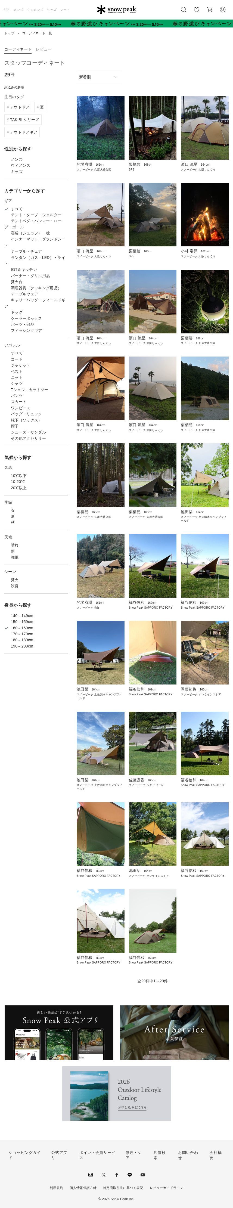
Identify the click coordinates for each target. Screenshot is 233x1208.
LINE (129, 1174)
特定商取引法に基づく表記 (123, 1188)
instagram (90, 1174)
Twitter (103, 1174)
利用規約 (56, 1188)
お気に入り (196, 12)
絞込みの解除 (14, 87)
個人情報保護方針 (83, 1188)
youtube (142, 1174)
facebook (116, 1174)
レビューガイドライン (166, 1188)
